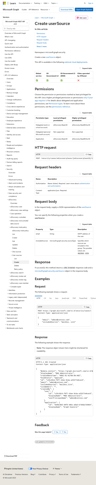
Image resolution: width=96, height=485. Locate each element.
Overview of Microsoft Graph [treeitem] (15, 33)
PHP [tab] (74, 298)
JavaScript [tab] (65, 298)
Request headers (43, 40)
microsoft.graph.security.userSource (50, 271)
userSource (50, 57)
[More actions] (91, 18)
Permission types (56, 103)
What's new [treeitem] (9, 36)
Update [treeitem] (15, 245)
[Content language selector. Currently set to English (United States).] (14, 468)
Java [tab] (56, 298)
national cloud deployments (76, 62)
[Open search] (85, 3)
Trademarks (75, 474)
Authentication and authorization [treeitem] (17, 47)
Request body (42, 43)
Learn (37, 18)
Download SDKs (67, 9)
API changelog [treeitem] (10, 40)
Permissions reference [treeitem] (12, 51)
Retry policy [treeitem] (18, 269)
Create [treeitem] (14, 238)
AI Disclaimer (7, 474)
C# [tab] (45, 298)
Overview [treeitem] (10, 78)
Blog (32, 474)
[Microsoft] (4, 3)
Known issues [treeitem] (9, 68)
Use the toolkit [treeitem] (10, 61)
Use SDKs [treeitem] (8, 58)
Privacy (51, 474)
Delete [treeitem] (14, 248)
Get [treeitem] (13, 241)
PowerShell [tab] (83, 298)
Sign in (90, 3)
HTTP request (41, 36)
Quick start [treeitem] (9, 43)
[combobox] (16, 23)
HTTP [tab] (38, 298)
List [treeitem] (13, 234)
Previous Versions (21, 474)
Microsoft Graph (47, 18)
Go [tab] (50, 298)
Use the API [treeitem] (9, 54)
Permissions (41, 33)
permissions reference (61, 106)
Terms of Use (63, 474)
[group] (64, 158)
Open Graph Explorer (84, 9)
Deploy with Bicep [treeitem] (11, 64)
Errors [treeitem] (7, 71)
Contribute (42, 474)
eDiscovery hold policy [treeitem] (20, 230)
